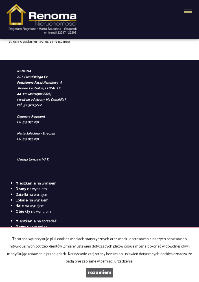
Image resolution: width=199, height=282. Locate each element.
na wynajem (36, 183)
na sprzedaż (36, 221)
